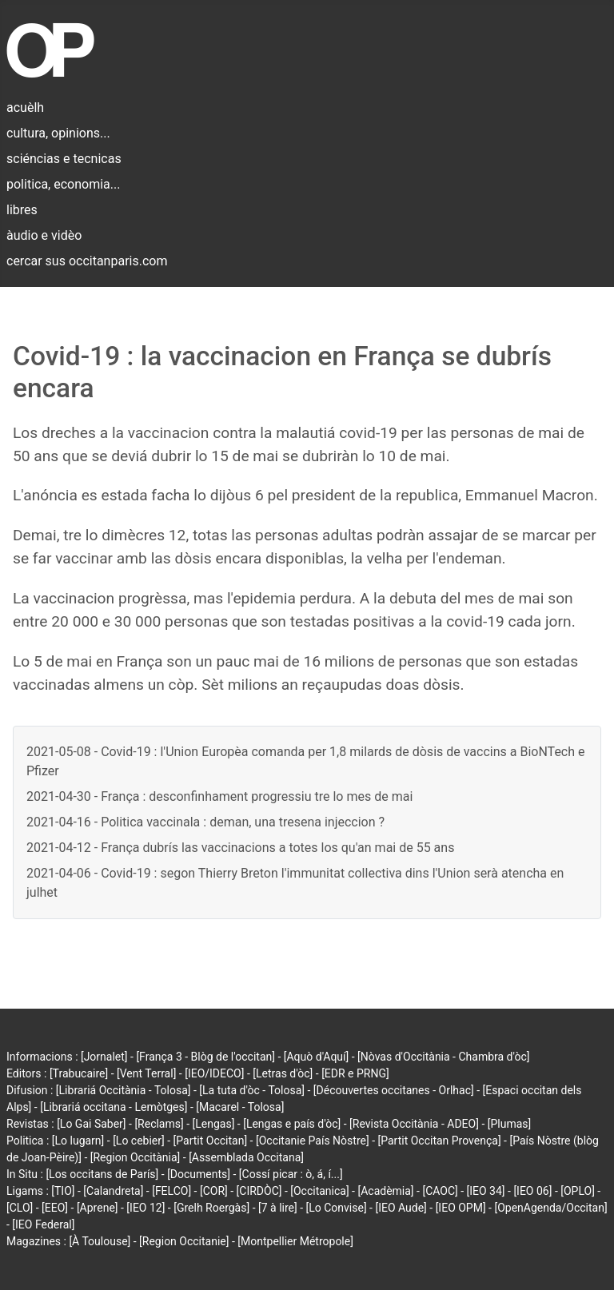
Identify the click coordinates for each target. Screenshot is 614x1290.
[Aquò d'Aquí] (316, 1056)
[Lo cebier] (139, 1140)
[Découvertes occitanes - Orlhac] (393, 1090)
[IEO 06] (532, 1190)
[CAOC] (439, 1190)
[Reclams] (158, 1123)
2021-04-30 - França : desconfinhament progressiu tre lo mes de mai (219, 796)
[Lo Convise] (336, 1207)
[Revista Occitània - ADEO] (414, 1123)
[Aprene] (97, 1207)
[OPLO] (577, 1190)
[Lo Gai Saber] (91, 1123)
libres (22, 209)
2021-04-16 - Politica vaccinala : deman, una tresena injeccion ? (205, 822)
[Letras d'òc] (283, 1073)
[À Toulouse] (99, 1241)
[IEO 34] (486, 1190)
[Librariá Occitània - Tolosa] (123, 1090)
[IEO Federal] (43, 1224)
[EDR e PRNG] (355, 1073)
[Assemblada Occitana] (246, 1157)
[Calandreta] (113, 1190)
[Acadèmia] (385, 1190)
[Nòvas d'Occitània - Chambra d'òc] (443, 1056)
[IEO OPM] (461, 1207)
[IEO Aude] (400, 1207)
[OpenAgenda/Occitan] (550, 1207)
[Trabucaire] (79, 1073)
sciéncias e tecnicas (64, 158)
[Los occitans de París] (102, 1174)
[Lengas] (214, 1123)
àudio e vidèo (44, 235)
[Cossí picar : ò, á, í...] (291, 1174)
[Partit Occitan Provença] (438, 1140)
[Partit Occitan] (210, 1140)
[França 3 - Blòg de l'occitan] (205, 1056)
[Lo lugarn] (78, 1140)
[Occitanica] (319, 1190)
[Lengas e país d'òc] (292, 1123)
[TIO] (62, 1190)
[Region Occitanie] (184, 1241)
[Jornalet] (104, 1056)
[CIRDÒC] (259, 1190)
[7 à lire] (277, 1207)
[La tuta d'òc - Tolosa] (252, 1090)
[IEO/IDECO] (214, 1073)
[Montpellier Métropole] (295, 1241)
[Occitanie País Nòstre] (312, 1140)
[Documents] (198, 1174)
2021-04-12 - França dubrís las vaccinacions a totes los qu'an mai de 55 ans (240, 847)
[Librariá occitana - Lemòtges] (113, 1107)
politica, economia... (63, 184)
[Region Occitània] (135, 1157)
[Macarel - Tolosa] (240, 1107)
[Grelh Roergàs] (211, 1207)
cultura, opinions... (58, 133)
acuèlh (25, 107)
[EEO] (55, 1207)
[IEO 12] (145, 1207)
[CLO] (19, 1207)
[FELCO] (171, 1190)
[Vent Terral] (146, 1073)
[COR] (214, 1190)
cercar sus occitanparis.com (86, 261)
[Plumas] (510, 1123)
